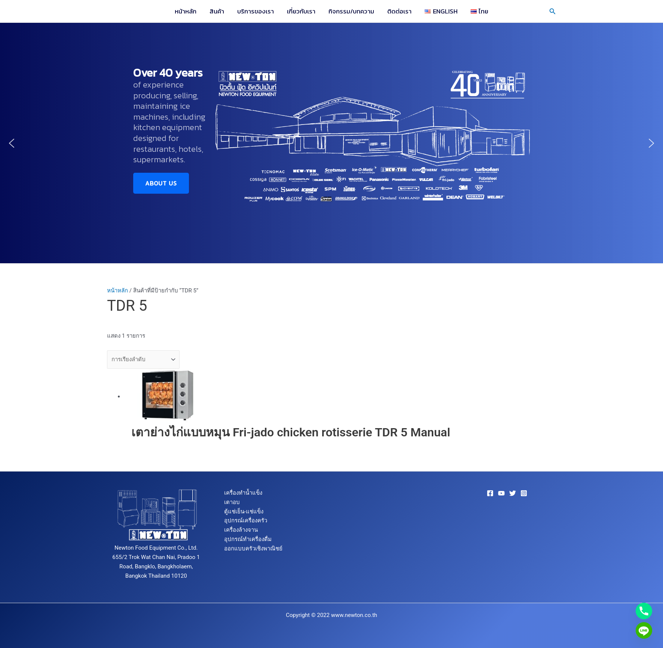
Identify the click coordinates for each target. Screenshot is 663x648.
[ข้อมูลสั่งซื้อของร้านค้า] (143, 359)
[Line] (644, 630)
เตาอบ (232, 502)
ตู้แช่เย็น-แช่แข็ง (243, 511)
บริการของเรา (256, 11)
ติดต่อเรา (399, 11)
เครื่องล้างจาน (241, 529)
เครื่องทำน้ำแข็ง (243, 492)
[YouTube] (501, 493)
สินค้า (218, 11)
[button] (552, 11)
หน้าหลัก (187, 11)
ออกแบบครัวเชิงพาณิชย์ (253, 548)
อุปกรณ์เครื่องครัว (245, 520)
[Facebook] (490, 493)
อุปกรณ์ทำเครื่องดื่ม (248, 539)
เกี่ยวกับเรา (301, 11)
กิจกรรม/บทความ (351, 11)
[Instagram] (523, 493)
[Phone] (644, 611)
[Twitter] (512, 493)
